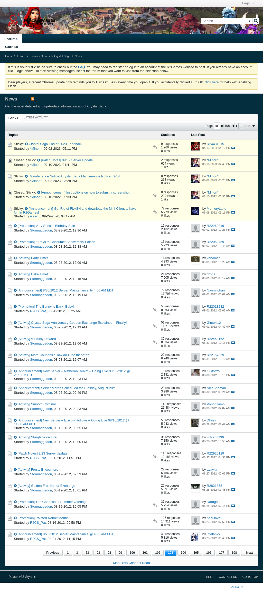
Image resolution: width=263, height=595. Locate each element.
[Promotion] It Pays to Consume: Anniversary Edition (56, 242)
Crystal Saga (62, 56)
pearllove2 (214, 518)
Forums (10, 39)
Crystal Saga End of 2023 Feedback (55, 144)
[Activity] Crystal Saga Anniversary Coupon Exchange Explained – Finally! (72, 323)
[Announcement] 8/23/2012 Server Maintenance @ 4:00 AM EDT (66, 534)
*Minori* (36, 148)
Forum (21, 56)
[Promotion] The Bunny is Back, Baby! (46, 306)
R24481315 (215, 144)
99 (120, 552)
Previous (52, 552)
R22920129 (215, 453)
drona (211, 274)
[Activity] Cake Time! (33, 274)
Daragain (213, 502)
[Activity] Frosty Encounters (38, 469)
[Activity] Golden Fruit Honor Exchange (46, 486)
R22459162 (215, 339)
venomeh (213, 258)
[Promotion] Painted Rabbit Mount (43, 518)
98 (109, 552)
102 (157, 552)
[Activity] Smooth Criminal (37, 404)
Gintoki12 (214, 323)
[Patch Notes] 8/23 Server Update (43, 453)
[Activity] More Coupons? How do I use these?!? (53, 355)
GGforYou (214, 371)
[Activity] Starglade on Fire (37, 437)
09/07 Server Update (77, 160)
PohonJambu (217, 404)
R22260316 (215, 226)
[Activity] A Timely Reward (37, 339)
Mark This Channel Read (131, 563)
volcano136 (215, 437)
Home (9, 56)
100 (132, 552)
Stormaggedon (41, 230)
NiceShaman (216, 388)
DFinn (211, 420)
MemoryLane (216, 208)
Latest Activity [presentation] (36, 117)
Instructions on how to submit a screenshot (97, 192)
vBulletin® (236, 587)
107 (221, 552)
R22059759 (215, 242)
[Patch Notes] (51, 160)
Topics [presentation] (13, 117)
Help (209, 576)
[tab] (13, 117)
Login (248, 3)
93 (98, 552)
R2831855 (214, 486)
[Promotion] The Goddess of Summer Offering (52, 502)
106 (208, 552)
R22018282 (215, 306)
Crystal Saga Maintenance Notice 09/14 (90, 176)
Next (249, 552)
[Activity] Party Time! (33, 258)
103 (170, 552)
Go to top (250, 576)
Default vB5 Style (21, 577)
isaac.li (35, 216)
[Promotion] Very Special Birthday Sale (46, 226)
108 (234, 552)
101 (145, 552)
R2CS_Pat (38, 311)
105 (196, 552)
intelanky (213, 534)
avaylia (212, 469)
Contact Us (228, 576)
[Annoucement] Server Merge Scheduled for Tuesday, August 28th (67, 388)
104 (183, 552)
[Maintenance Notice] (44, 176)
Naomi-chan (216, 290)
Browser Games (40, 56)
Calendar (11, 47)
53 (87, 552)
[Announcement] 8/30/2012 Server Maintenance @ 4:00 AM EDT (66, 290)
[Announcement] (53, 192)
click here (211, 82)
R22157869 (215, 355)
